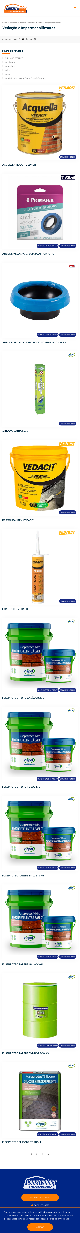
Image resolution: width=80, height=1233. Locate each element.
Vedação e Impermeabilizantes (49, 22)
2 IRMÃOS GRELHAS (14, 58)
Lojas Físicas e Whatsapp (47, 246)
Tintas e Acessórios (27, 22)
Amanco (9, 74)
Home (4, 22)
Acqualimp (10, 66)
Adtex (8, 70)
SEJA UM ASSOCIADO (40, 1197)
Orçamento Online (67, 157)
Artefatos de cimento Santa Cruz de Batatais (25, 78)
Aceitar (40, 1227)
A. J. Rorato (10, 62)
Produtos (13, 22)
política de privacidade (58, 1218)
